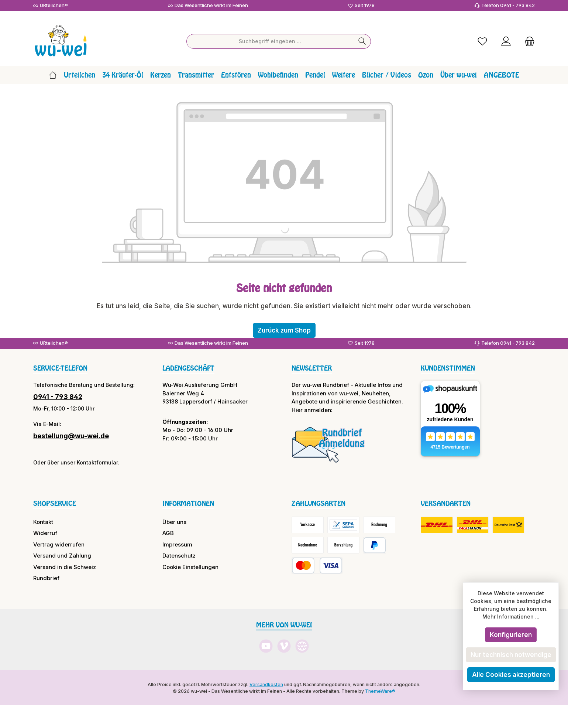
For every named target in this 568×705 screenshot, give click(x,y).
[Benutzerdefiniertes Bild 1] (328, 444)
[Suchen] (362, 40)
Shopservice (54, 502)
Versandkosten (266, 684)
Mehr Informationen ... (511, 616)
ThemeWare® (380, 690)
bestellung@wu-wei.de (71, 435)
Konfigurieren (511, 634)
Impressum (177, 543)
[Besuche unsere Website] (302, 645)
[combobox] (270, 40)
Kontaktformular (97, 462)
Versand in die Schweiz (64, 566)
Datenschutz (179, 555)
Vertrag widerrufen (59, 543)
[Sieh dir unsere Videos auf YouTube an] (266, 645)
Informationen (188, 502)
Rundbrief (46, 577)
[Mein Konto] (506, 40)
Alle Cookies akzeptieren (511, 674)
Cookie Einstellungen (190, 566)
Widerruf (45, 532)
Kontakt (43, 521)
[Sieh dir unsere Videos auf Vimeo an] (284, 645)
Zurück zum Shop (284, 329)
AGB (168, 532)
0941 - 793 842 (57, 396)
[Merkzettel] (482, 40)
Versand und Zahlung (62, 555)
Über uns (174, 521)
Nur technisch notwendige (511, 654)
